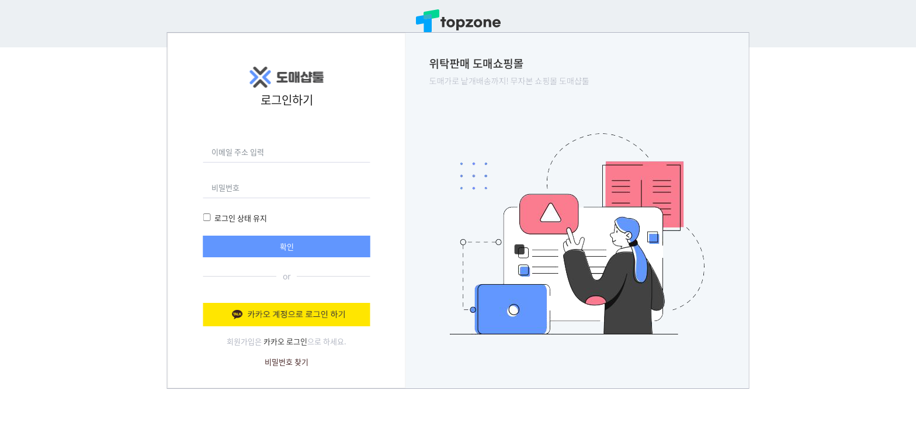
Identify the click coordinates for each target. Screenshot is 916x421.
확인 (287, 246)
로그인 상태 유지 (240, 217)
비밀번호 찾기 (286, 361)
